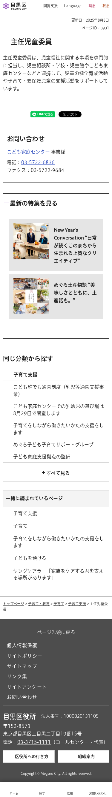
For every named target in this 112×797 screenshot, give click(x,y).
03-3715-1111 (34, 742)
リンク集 (17, 676)
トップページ (13, 603)
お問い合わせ (22, 697)
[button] (48, 6)
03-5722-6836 (38, 162)
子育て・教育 (39, 603)
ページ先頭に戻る (56, 632)
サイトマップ (22, 666)
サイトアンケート (27, 686)
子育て (58, 603)
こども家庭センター (28, 151)
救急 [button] (106, 6)
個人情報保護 (22, 645)
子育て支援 (77, 603)
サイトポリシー (24, 656)
